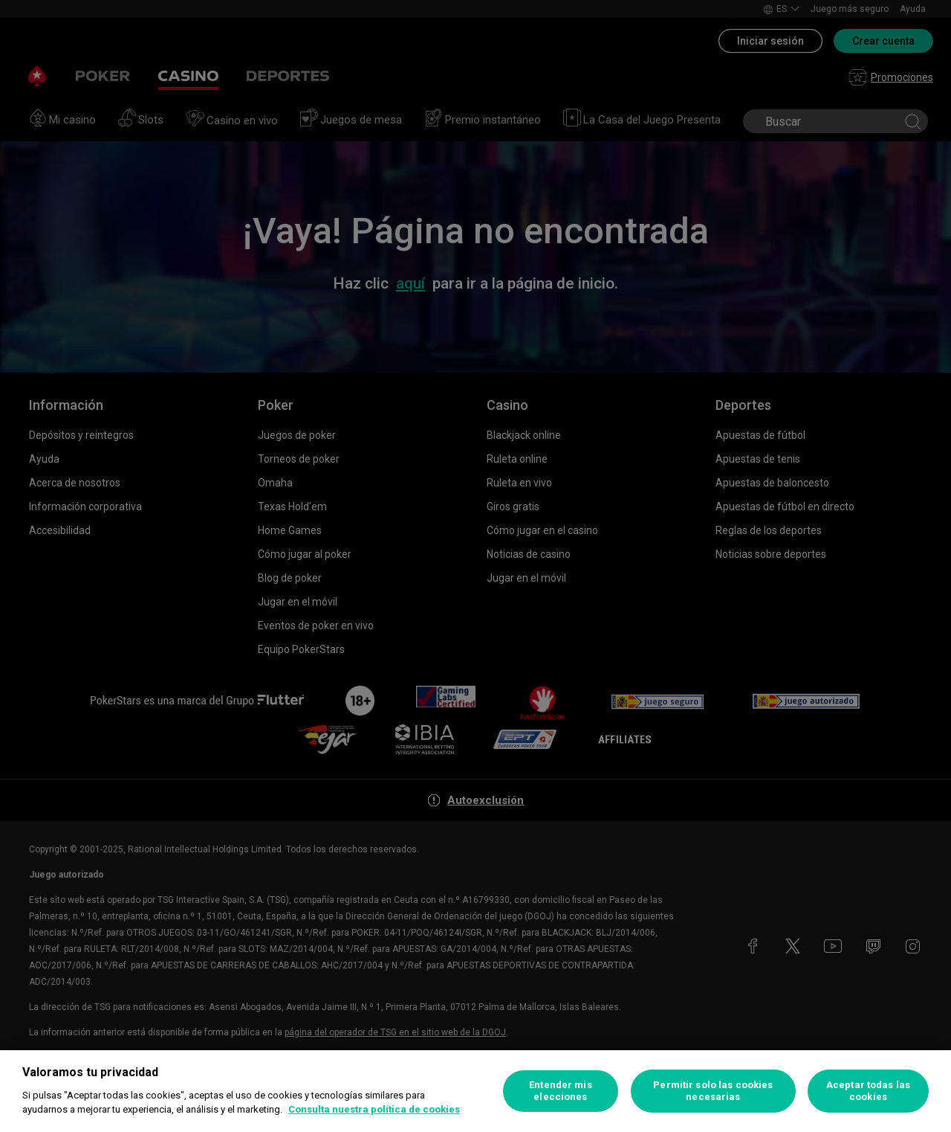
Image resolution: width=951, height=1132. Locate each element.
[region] (475, 1091)
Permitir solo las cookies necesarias (713, 1090)
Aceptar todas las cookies (868, 1090)
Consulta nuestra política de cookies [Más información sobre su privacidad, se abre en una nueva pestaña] (374, 1109)
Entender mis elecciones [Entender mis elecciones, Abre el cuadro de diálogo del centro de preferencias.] (560, 1090)
